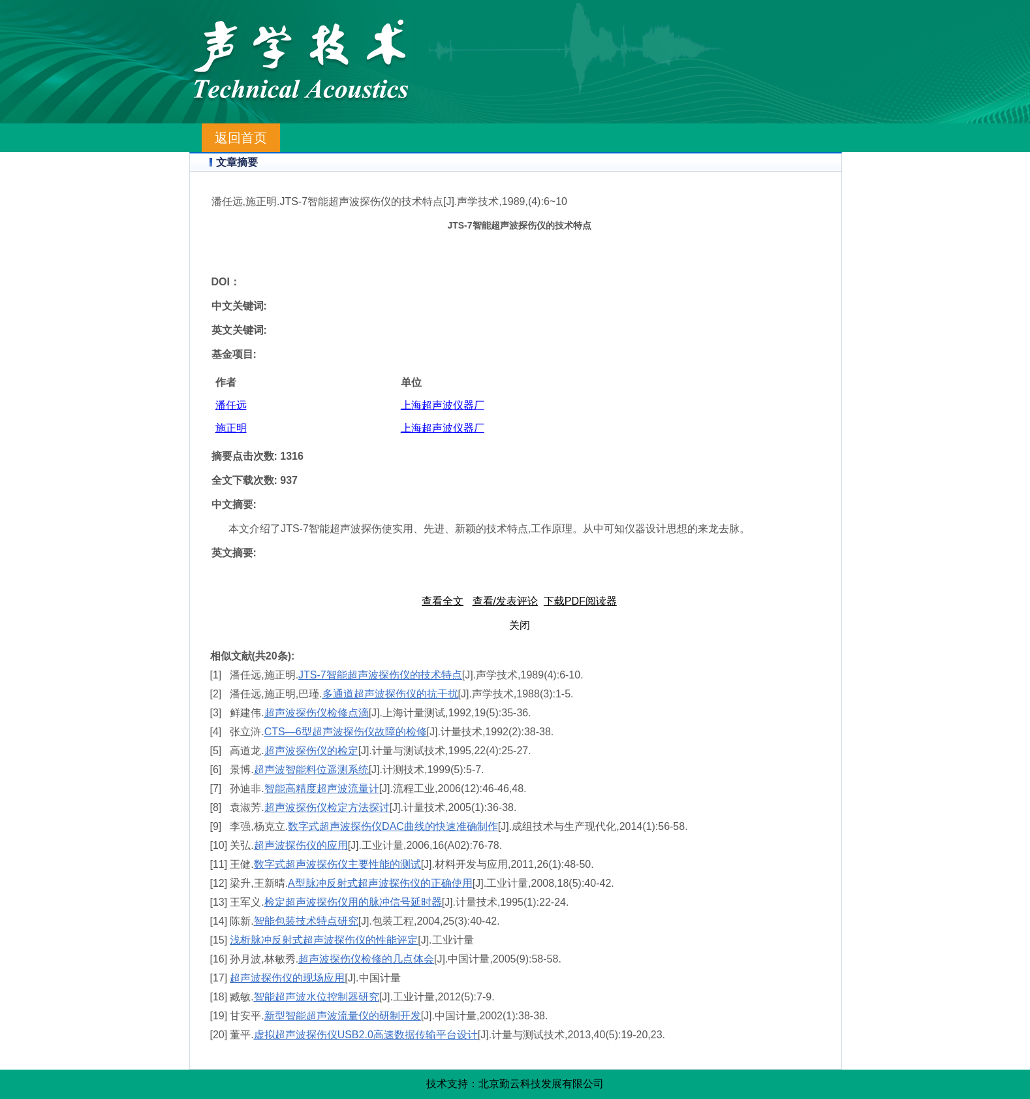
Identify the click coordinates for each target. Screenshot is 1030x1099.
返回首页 (241, 138)
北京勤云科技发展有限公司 (541, 1083)
